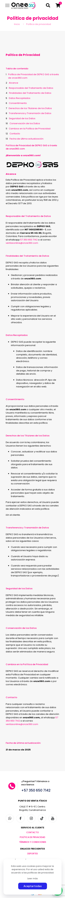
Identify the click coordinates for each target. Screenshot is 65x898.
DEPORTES (32, 853)
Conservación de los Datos (25, 123)
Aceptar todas (33, 886)
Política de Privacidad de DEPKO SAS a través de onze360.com (33, 76)
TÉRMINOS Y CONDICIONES (32, 842)
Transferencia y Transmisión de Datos (30, 113)
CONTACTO (32, 832)
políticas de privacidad (40, 872)
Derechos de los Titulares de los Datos (30, 108)
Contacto (15, 133)
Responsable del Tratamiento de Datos (31, 88)
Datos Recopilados (19, 98)
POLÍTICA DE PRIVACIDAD (32, 837)
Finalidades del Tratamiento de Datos (30, 93)
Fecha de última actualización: (27, 138)
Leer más (32, 878)
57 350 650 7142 (29, 239)
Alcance (13, 82)
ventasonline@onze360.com (22, 243)
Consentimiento (18, 103)
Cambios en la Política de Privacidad (29, 128)
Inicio (17, 24)
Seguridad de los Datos (22, 118)
